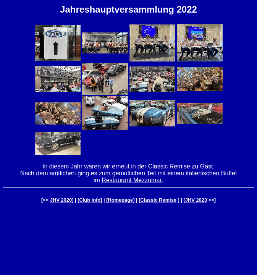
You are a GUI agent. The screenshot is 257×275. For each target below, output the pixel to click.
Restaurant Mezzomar (132, 180)
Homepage (120, 200)
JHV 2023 (196, 200)
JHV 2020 (61, 200)
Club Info (89, 200)
